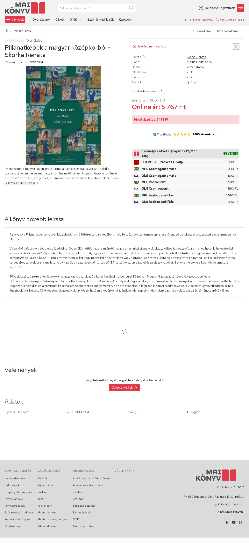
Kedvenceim (45, 505)
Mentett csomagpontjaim (53, 519)
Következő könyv (230, 31)
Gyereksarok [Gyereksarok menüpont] (41, 20)
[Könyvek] (15, 19)
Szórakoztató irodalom (19, 512)
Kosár (41, 499)
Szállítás (78, 499)
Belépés (42, 478)
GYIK (76, 519)
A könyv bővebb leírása (21, 183)
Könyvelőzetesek (15, 478)
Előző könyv (202, 31)
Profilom (43, 492)
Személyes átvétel (84, 505)
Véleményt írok (124, 387)
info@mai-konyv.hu (201, 19)
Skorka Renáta (196, 57)
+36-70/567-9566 (232, 19)
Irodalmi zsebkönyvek (18, 519)
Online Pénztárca (83, 526)
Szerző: (138, 57)
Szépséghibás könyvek (18, 492)
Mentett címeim (47, 512)
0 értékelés (34, 41)
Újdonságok (12, 485)
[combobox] (97, 8)
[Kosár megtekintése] (240, 8)
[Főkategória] (6, 31)
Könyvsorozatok (15, 505)
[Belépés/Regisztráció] (217, 8)
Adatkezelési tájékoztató (88, 485)
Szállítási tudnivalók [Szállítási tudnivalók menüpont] (100, 20)
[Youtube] (233, 522)
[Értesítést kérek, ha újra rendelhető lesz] (236, 46)
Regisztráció (45, 485)
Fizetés (77, 492)
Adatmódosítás (47, 526)
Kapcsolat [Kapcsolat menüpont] (125, 20)
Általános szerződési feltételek (91, 478)
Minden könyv (22, 30)
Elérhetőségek (81, 512)
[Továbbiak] (81, 19)
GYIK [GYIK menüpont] (73, 20)
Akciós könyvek (14, 499)
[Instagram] (240, 522)
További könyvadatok (147, 91)
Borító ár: (148, 100)
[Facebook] (226, 522)
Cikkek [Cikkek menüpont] (60, 20)
